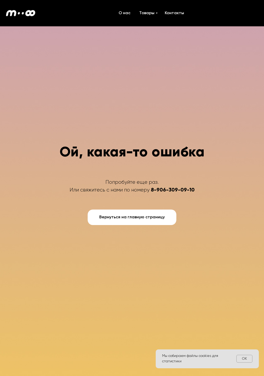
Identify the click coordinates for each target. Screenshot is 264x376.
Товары (146, 13)
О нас (124, 13)
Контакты (174, 13)
